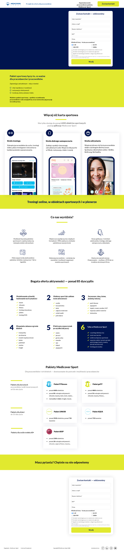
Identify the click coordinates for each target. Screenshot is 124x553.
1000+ (95, 47)
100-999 (75, 47)
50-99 (95, 45)
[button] (108, 4)
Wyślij (91, 61)
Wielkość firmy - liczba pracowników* (83, 42)
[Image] (13, 4)
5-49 (74, 45)
